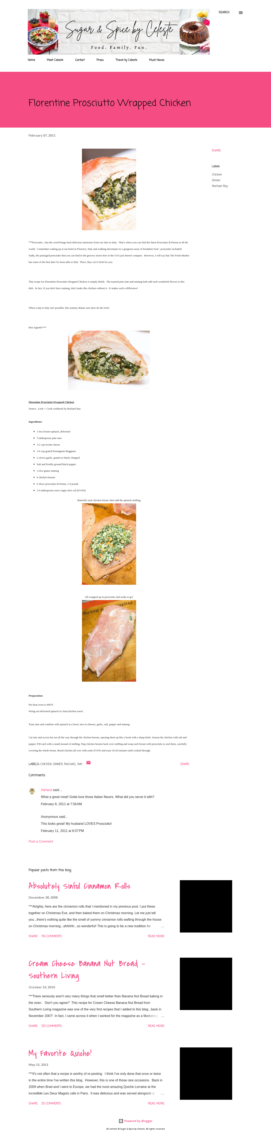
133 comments (51, 1026)
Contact (80, 60)
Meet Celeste (55, 60)
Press (100, 60)
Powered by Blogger (135, 1121)
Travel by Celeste (126, 60)
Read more (156, 936)
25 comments (51, 1104)
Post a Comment (41, 841)
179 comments (51, 936)
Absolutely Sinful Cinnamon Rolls (79, 886)
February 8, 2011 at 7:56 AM (61, 804)
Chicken (217, 175)
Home (31, 60)
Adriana (46, 790)
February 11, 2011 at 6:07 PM (62, 831)
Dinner (216, 180)
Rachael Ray (220, 186)
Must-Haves (156, 60)
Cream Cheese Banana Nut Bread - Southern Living (87, 969)
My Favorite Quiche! (60, 1053)
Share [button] (216, 151)
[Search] (224, 12)
